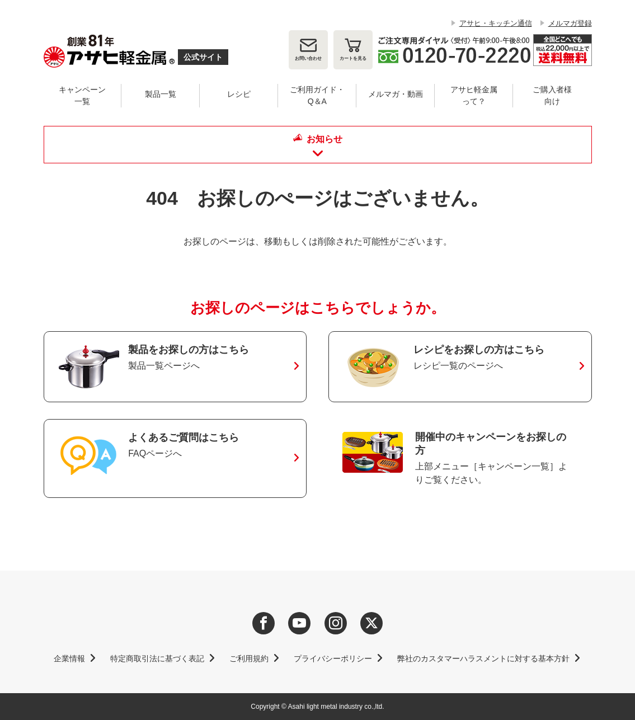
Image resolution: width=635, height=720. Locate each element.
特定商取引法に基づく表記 (157, 658)
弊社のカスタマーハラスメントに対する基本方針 (483, 658)
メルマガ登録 (570, 23)
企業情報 (69, 658)
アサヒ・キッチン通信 (495, 23)
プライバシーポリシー (333, 658)
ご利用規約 (249, 658)
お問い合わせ (308, 58)
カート (353, 58)
